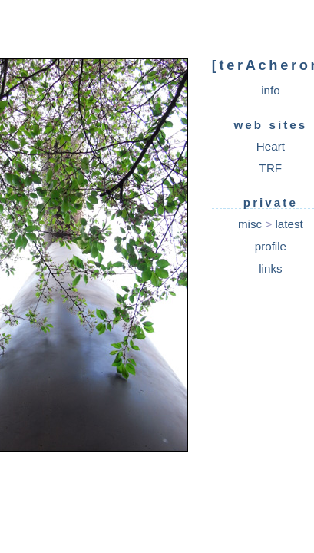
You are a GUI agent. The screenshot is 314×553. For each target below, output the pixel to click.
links (270, 268)
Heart (270, 146)
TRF (271, 167)
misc (250, 223)
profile (270, 246)
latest (288, 223)
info (270, 90)
